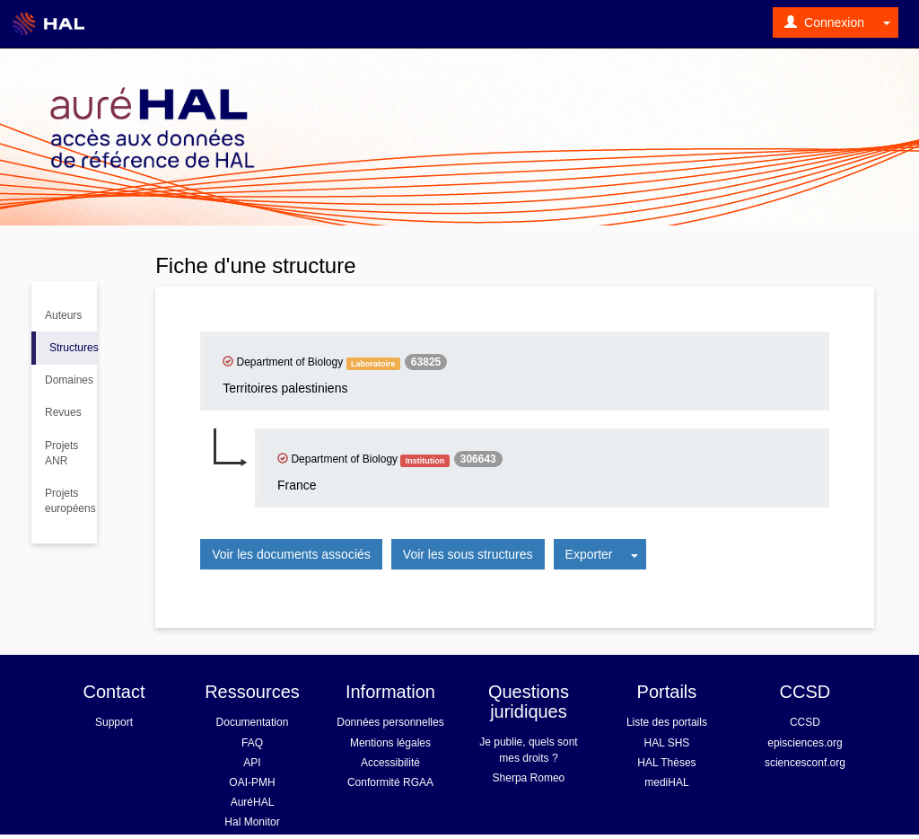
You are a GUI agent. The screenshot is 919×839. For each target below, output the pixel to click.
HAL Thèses (666, 762)
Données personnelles (390, 722)
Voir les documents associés (291, 554)
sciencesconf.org (805, 762)
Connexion (824, 22)
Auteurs (63, 315)
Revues (63, 412)
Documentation (252, 722)
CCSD (805, 722)
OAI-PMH (252, 782)
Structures (73, 347)
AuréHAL (253, 802)
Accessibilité (390, 762)
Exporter (589, 554)
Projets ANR (61, 453)
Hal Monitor (251, 822)
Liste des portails (666, 722)
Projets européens (70, 501)
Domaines (69, 380)
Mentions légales (390, 743)
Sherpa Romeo (529, 778)
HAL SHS (666, 743)
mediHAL (666, 782)
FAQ (252, 743)
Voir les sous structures (468, 554)
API (251, 762)
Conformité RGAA (390, 782)
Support (114, 722)
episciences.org (804, 743)
